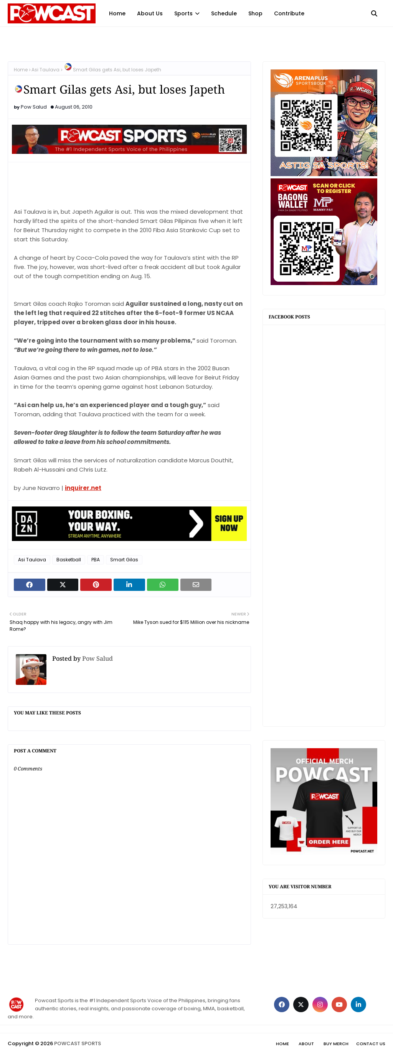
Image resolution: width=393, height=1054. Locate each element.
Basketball (68, 559)
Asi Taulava (45, 69)
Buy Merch (336, 1044)
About (306, 1044)
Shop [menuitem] (255, 13)
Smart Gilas (124, 559)
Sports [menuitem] (183, 13)
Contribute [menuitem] (289, 13)
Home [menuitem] (117, 13)
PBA (95, 559)
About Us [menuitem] (150, 13)
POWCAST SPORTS (77, 1043)
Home (21, 69)
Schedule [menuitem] (224, 13)
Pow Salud (34, 107)
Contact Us (370, 1044)
